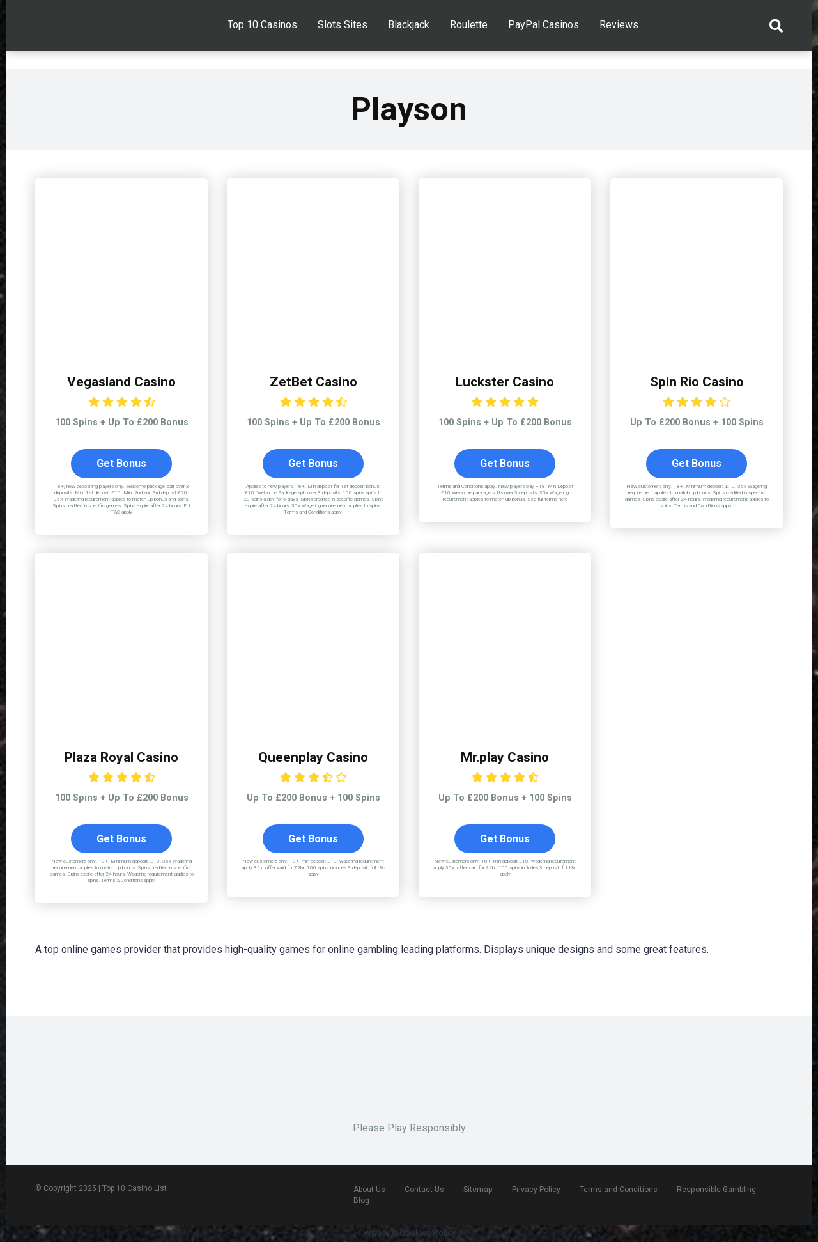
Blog (361, 1201)
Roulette (469, 25)
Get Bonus (121, 463)
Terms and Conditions (618, 1190)
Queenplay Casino (313, 757)
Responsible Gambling (715, 1190)
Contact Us (424, 1190)
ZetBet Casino (313, 381)
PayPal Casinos (543, 25)
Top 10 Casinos (262, 25)
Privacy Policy (535, 1190)
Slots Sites (342, 25)
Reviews (618, 25)
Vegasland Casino (121, 381)
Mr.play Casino (504, 757)
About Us (369, 1190)
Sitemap (477, 1190)
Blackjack (408, 25)
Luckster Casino (505, 381)
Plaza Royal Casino (121, 757)
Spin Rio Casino (696, 381)
